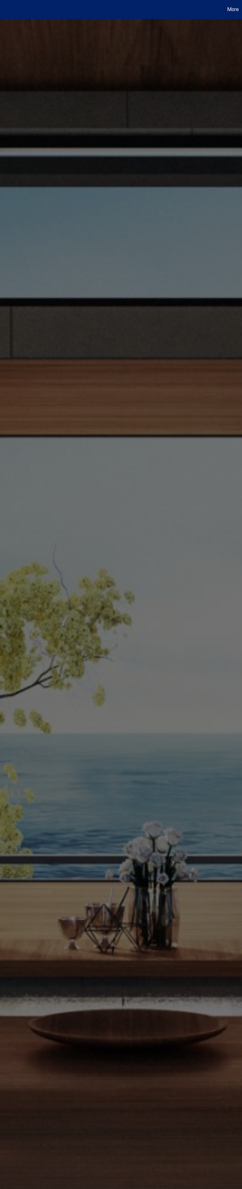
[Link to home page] (8, 9)
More (233, 9)
